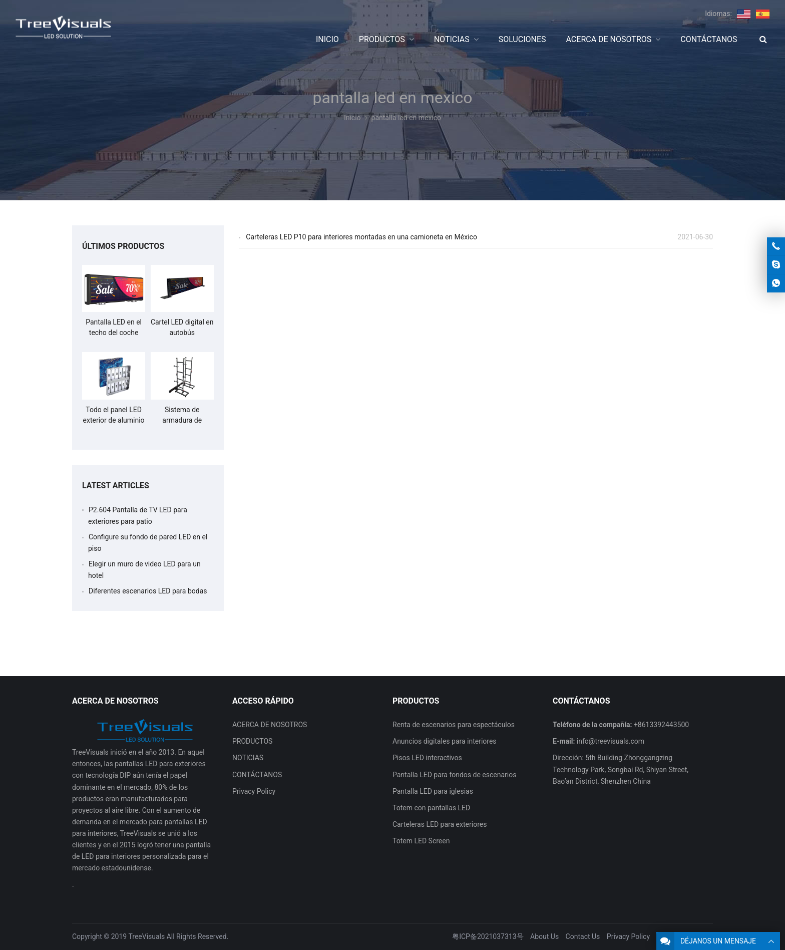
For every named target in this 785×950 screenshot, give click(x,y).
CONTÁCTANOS (257, 775)
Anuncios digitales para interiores (444, 741)
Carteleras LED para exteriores (439, 824)
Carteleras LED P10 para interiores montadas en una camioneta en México (361, 237)
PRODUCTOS (252, 741)
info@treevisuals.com (610, 741)
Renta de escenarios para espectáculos (453, 725)
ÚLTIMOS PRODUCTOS (123, 246)
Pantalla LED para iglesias (432, 791)
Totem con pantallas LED (431, 808)
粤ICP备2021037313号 (487, 936)
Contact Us (583, 936)
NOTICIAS (247, 758)
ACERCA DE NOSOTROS (269, 725)
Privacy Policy (253, 791)
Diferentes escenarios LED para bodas (148, 591)
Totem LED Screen (421, 841)
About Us (544, 936)
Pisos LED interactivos (427, 758)
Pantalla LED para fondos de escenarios (454, 775)
